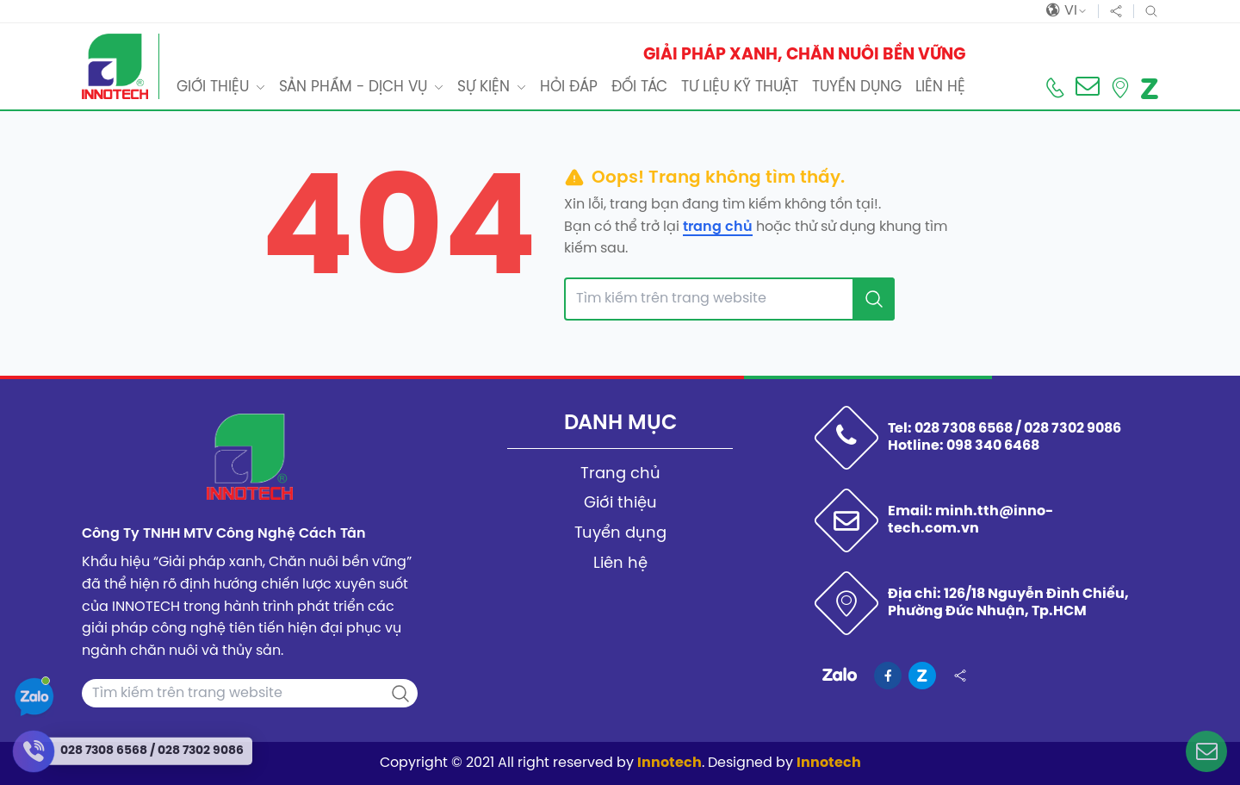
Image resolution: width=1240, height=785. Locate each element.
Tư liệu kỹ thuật (739, 87)
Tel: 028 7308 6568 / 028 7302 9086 (1004, 428)
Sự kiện (483, 87)
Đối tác (639, 87)
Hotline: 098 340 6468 (963, 446)
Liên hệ (940, 87)
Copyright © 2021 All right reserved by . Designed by (620, 763)
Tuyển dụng (857, 87)
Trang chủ (620, 474)
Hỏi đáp (569, 87)
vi (1067, 11)
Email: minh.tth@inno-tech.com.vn (970, 520)
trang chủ (718, 227)
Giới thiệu (213, 87)
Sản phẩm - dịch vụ (353, 87)
